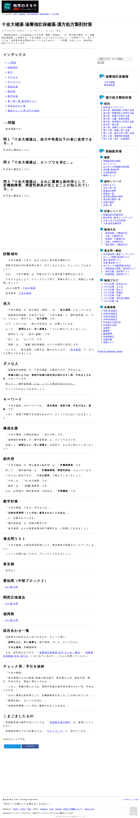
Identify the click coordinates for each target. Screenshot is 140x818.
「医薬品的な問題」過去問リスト (119, 268)
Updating (43, 809)
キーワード (14, 82)
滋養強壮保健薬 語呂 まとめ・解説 (59, 652)
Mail (29, 809)
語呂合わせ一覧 (17, 106)
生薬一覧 (107, 205)
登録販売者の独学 (60, 722)
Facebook (30, 746)
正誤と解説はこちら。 (19, 150)
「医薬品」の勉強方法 (114, 239)
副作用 (11, 91)
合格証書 (107, 339)
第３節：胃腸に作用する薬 (116, 116)
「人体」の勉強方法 (113, 236)
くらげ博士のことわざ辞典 (130, 799)
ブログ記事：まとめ (113, 287)
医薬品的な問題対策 (113, 215)
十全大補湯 (55, 14)
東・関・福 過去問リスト (22, 101)
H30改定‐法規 (109, 325)
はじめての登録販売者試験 (116, 167)
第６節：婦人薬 (111, 124)
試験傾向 (13, 67)
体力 (10, 72)
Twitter (23, 809)
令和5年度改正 (110, 316)
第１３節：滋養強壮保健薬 (116, 136)
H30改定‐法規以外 (112, 322)
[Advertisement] (88, 7)
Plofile (15, 809)
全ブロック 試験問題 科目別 (117, 265)
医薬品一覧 (108, 193)
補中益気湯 (109, 85)
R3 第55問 (12, 603)
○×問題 (12, 63)
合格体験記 (108, 336)
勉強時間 (107, 334)
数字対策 (13, 96)
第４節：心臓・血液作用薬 (116, 119)
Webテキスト (109, 185)
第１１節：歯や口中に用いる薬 (118, 133)
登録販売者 (22, 14)
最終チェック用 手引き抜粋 (24, 111)
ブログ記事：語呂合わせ (115, 284)
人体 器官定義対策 (112, 223)
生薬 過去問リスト (112, 263)
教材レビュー (109, 175)
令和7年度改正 (110, 311)
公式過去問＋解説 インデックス (118, 254)
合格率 (106, 328)
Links (51, 809)
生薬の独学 (108, 202)
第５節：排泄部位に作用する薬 (118, 121)
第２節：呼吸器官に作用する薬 (118, 113)
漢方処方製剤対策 (32, 14)
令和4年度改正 (110, 319)
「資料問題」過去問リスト (116, 274)
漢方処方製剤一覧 (112, 199)
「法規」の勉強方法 (113, 241)
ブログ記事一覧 (111, 301)
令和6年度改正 (110, 313)
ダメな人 (13, 77)
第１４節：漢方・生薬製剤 (116, 139)
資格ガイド (108, 342)
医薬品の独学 (109, 191)
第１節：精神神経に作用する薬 (118, 110)
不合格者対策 (109, 172)
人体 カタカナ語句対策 (114, 220)
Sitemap (58, 809)
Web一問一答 (109, 188)
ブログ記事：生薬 (112, 295)
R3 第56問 (12, 587)
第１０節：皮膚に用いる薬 (116, 130)
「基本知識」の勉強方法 (115, 233)
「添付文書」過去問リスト (116, 271)
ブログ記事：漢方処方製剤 (116, 298)
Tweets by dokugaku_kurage (109, 351)
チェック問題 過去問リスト (116, 257)
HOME (15, 14)
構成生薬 (13, 87)
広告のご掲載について (72, 809)
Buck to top (89, 809)
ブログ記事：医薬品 (113, 292)
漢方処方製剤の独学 (113, 196)
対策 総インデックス (113, 107)
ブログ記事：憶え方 (113, 289)
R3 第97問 (12, 620)
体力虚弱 (76, 350)
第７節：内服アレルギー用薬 (117, 127)
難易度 (106, 331)
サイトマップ (55, 731)
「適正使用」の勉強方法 (115, 244)
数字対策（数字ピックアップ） (118, 217)
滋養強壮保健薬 (44, 14)
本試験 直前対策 (111, 169)
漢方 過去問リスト (112, 260)
